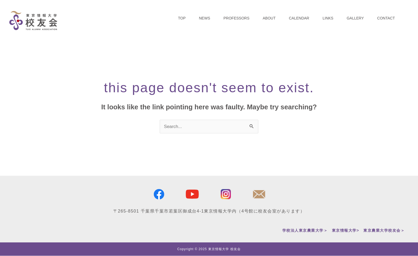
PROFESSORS (236, 18)
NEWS (204, 18)
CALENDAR (299, 18)
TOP (182, 18)
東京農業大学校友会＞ (384, 230)
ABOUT (269, 18)
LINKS (328, 18)
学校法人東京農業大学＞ (305, 230)
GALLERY (355, 18)
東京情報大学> (345, 230)
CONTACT (386, 18)
